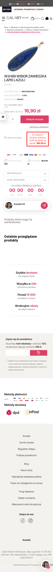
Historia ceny (16, 105)
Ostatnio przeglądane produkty (20, 238)
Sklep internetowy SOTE (23, 565)
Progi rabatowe (26, 491)
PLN (37, 18)
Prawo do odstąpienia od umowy (26, 483)
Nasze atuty (27, 470)
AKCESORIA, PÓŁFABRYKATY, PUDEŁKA (29, 9)
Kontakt (26, 436)
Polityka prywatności (27, 455)
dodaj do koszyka (34, 119)
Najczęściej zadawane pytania (26, 476)
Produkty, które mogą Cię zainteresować (18, 221)
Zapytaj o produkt (39, 127)
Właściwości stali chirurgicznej (26, 504)
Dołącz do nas (26, 514)
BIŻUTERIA (7, 9)
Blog (26, 463)
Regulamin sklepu (26, 449)
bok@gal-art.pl (41, 555)
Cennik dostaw (26, 442)
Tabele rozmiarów (26, 498)
